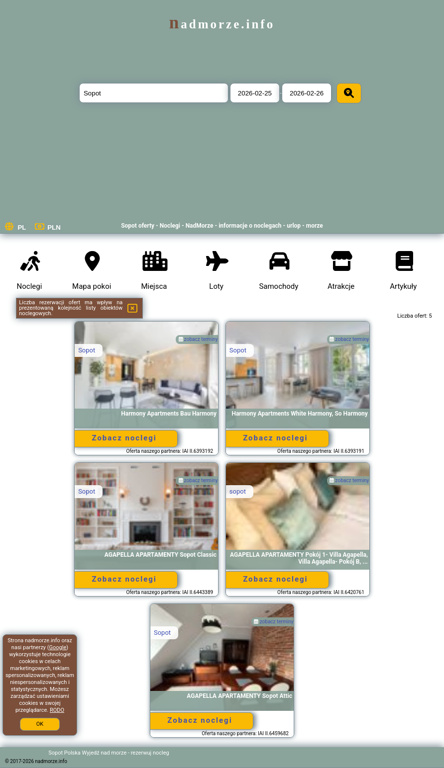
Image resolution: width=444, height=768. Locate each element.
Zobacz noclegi (124, 437)
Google (58, 647)
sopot (237, 491)
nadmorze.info (222, 24)
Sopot (86, 350)
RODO (57, 710)
